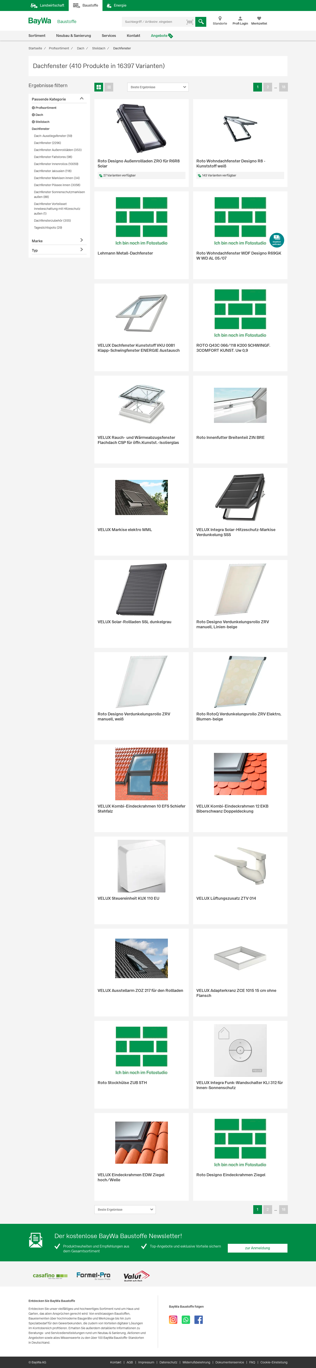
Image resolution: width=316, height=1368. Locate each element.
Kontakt (133, 35)
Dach (37, 115)
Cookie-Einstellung (273, 1362)
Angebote (159, 36)
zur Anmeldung (257, 1248)
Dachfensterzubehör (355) (52, 221)
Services (109, 35)
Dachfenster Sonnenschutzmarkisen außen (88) (59, 194)
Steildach (40, 122)
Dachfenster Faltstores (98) (53, 157)
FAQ (252, 1362)
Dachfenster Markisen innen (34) (57, 178)
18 (283, 87)
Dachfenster (41, 129)
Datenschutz (168, 1362)
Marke (37, 241)
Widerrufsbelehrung (196, 1362)
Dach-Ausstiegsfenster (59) (53, 136)
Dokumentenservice (229, 1362)
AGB (130, 1362)
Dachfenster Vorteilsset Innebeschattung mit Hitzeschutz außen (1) (57, 208)
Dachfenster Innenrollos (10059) (56, 164)
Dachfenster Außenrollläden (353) (58, 150)
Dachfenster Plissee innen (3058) (57, 185)
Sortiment (37, 35)
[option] (50, 1276)
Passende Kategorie (49, 99)
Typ (35, 250)
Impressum (146, 1362)
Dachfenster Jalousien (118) (53, 171)
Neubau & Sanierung (73, 35)
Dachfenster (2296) (47, 143)
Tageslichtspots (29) (48, 228)
